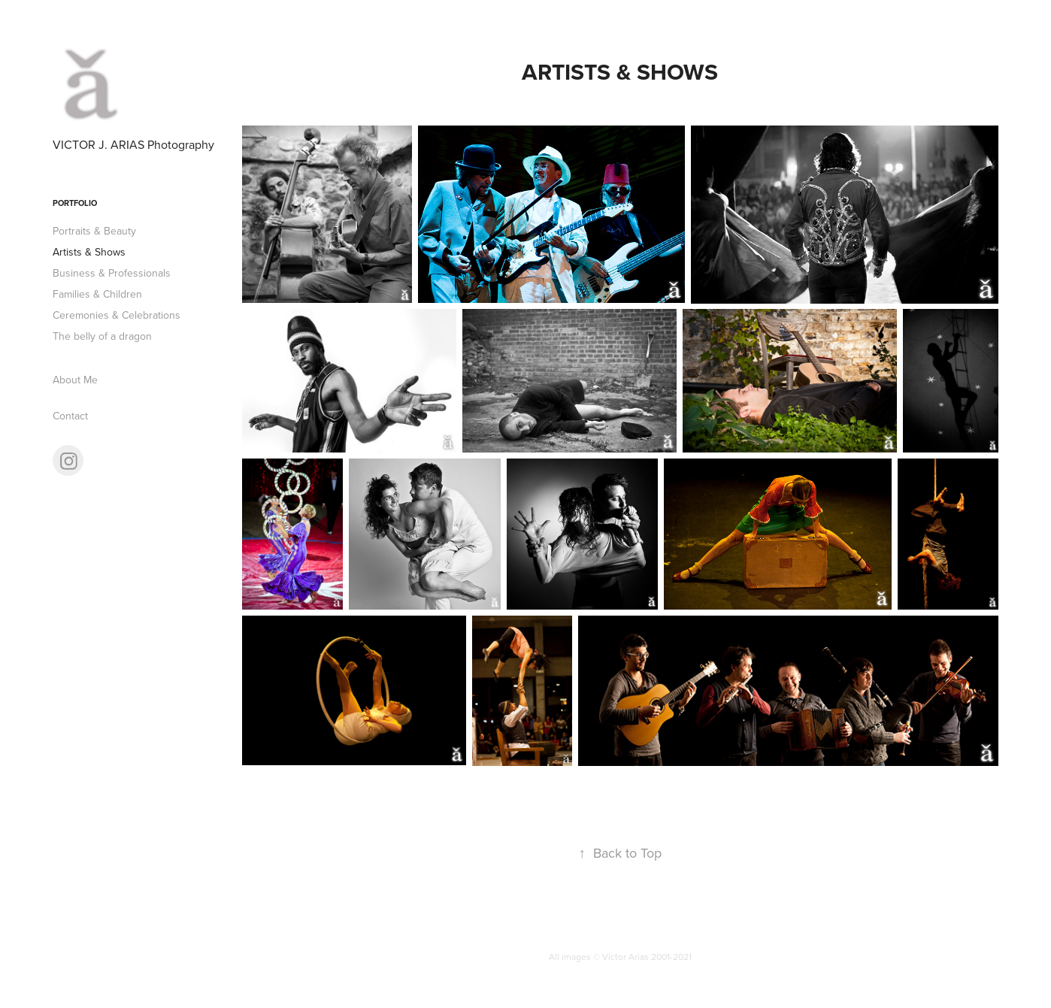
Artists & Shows (89, 251)
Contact (70, 415)
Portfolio (75, 203)
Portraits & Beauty (94, 230)
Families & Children (97, 293)
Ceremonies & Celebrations (116, 314)
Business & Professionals (112, 272)
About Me (75, 379)
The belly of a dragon (102, 336)
